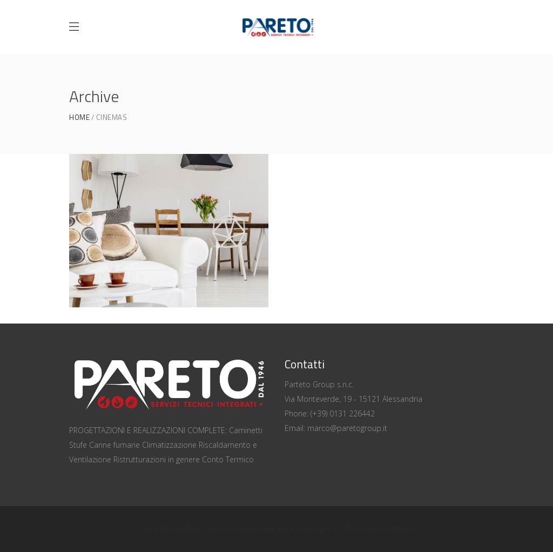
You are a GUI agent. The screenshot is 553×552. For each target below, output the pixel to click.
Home (79, 117)
